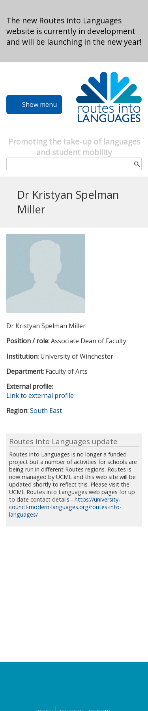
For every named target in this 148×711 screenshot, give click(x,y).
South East (46, 410)
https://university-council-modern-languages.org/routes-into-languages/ (65, 507)
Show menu (39, 104)
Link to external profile (40, 395)
